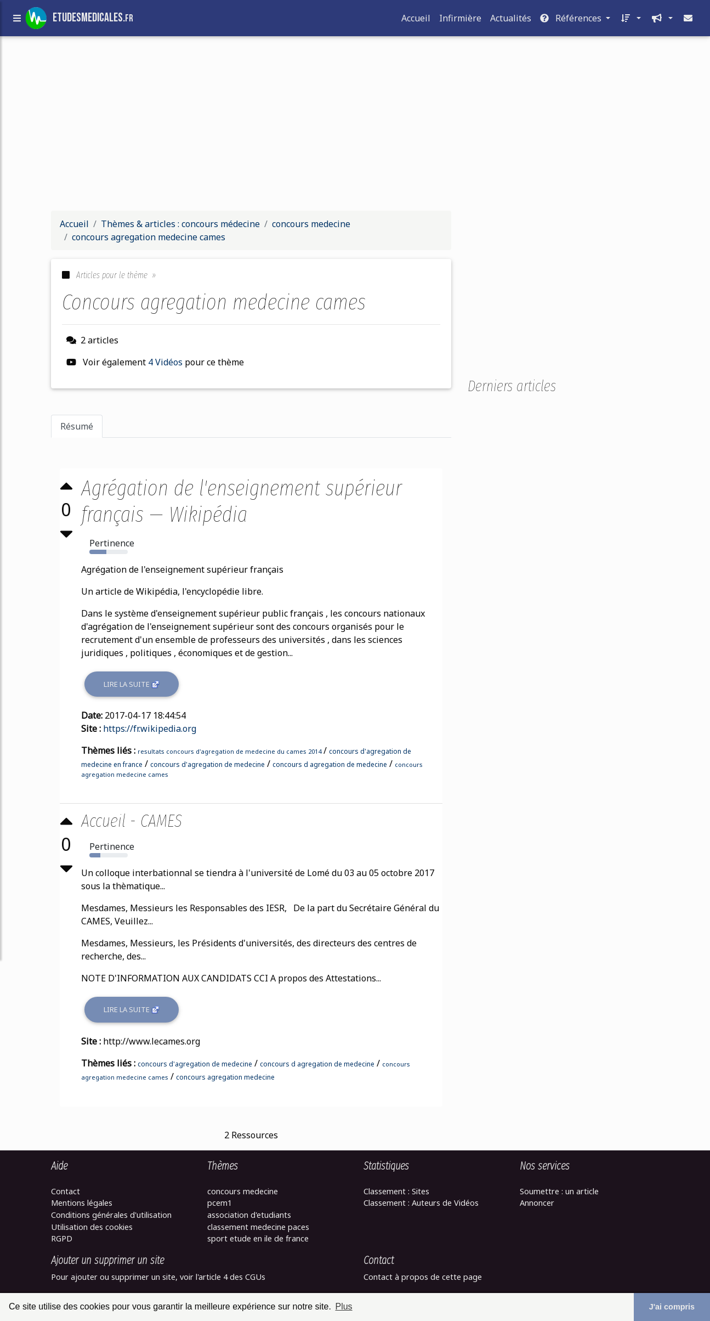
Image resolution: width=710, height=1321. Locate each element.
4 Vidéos (166, 362)
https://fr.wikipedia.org (150, 728)
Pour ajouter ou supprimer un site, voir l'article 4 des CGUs (158, 1277)
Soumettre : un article (559, 1191)
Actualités (510, 20)
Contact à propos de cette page (422, 1277)
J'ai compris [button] (672, 1306)
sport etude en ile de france (258, 1238)
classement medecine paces (258, 1227)
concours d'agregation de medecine (208, 764)
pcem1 (219, 1203)
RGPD (61, 1238)
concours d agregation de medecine (331, 764)
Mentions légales (81, 1203)
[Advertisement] (355, 125)
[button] (630, 20)
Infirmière (460, 20)
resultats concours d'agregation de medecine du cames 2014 (230, 751)
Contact (65, 1191)
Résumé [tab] (76, 426)
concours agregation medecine (226, 1077)
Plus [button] (343, 1306)
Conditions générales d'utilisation (111, 1215)
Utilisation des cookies (92, 1227)
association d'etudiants (249, 1215)
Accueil (415, 20)
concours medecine (242, 1191)
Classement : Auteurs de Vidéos (421, 1203)
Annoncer (537, 1203)
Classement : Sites (396, 1191)
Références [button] (572, 20)
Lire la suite (132, 684)
